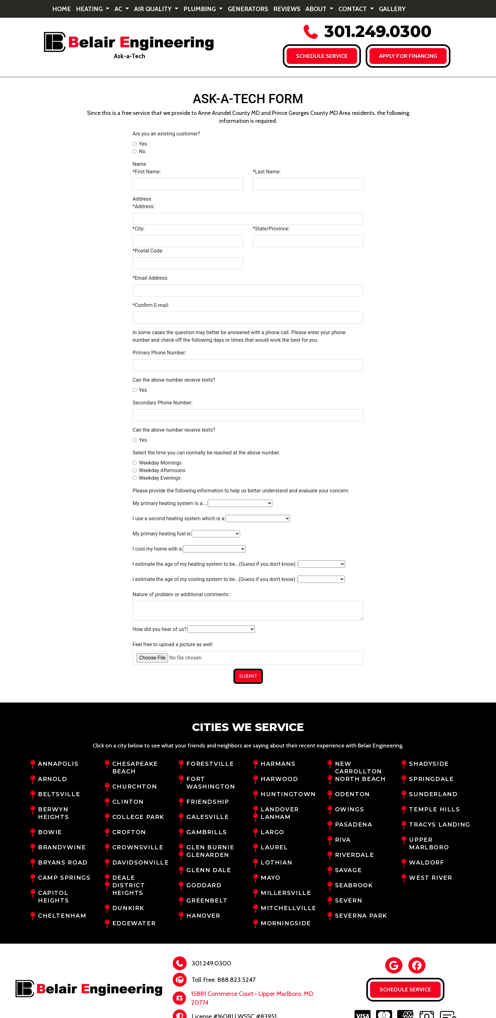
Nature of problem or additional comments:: (182, 594)
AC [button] (119, 9)
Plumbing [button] (200, 9)
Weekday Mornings (160, 463)
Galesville (207, 817)
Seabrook (354, 885)
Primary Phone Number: (159, 353)
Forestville (210, 763)
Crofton (129, 832)
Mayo (270, 877)
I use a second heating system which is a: (179, 518)
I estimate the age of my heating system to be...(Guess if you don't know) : (215, 564)
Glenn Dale (208, 870)
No (142, 151)
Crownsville (138, 847)
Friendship (207, 801)
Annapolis (58, 763)
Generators (248, 9)
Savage (348, 870)
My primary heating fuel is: (162, 534)
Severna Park (361, 915)
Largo (272, 832)
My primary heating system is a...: (170, 503)
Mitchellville (288, 908)
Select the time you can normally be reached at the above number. (206, 453)
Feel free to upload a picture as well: (173, 644)
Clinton (128, 801)
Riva (343, 839)
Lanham (276, 817)
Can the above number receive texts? (174, 380)
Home (61, 9)
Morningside (286, 923)
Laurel (274, 847)
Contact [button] (353, 9)
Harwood (279, 779)
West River (430, 877)
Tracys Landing (439, 824)
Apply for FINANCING (408, 56)
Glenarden (207, 855)
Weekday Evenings (160, 478)
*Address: (144, 206)
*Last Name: (267, 172)
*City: (139, 229)
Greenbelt (207, 900)
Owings (349, 809)
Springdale (431, 779)
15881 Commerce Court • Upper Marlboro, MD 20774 (252, 998)
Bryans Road (63, 862)
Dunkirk (128, 908)
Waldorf (426, 862)
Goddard (203, 885)
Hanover (203, 915)
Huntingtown (288, 794)
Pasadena (353, 824)
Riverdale (354, 855)
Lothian (276, 862)
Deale (123, 877)
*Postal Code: (148, 251)
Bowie (50, 832)
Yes (143, 144)
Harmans (278, 763)
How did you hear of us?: (160, 629)
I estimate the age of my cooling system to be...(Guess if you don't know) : (215, 579)
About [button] (317, 9)
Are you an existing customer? (166, 134)
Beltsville (59, 794)
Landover (280, 809)
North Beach (360, 779)
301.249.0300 (366, 31)
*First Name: (147, 172)
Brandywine (62, 847)
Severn (349, 900)
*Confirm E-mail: (151, 305)
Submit (248, 676)
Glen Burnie (210, 847)
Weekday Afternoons (162, 470)
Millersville (286, 893)
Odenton (352, 794)
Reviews (287, 9)
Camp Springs (64, 877)
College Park (138, 817)
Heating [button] (90, 9)
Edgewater (134, 923)
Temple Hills (434, 809)
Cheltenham (62, 915)
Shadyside (429, 763)
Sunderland (433, 794)
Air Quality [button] (153, 9)
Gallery (392, 9)
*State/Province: (271, 229)
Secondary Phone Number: (163, 403)
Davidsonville (140, 862)
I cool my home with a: (158, 549)
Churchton (134, 786)
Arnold (52, 779)
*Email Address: (150, 278)
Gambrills (206, 832)
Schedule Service (321, 56)
